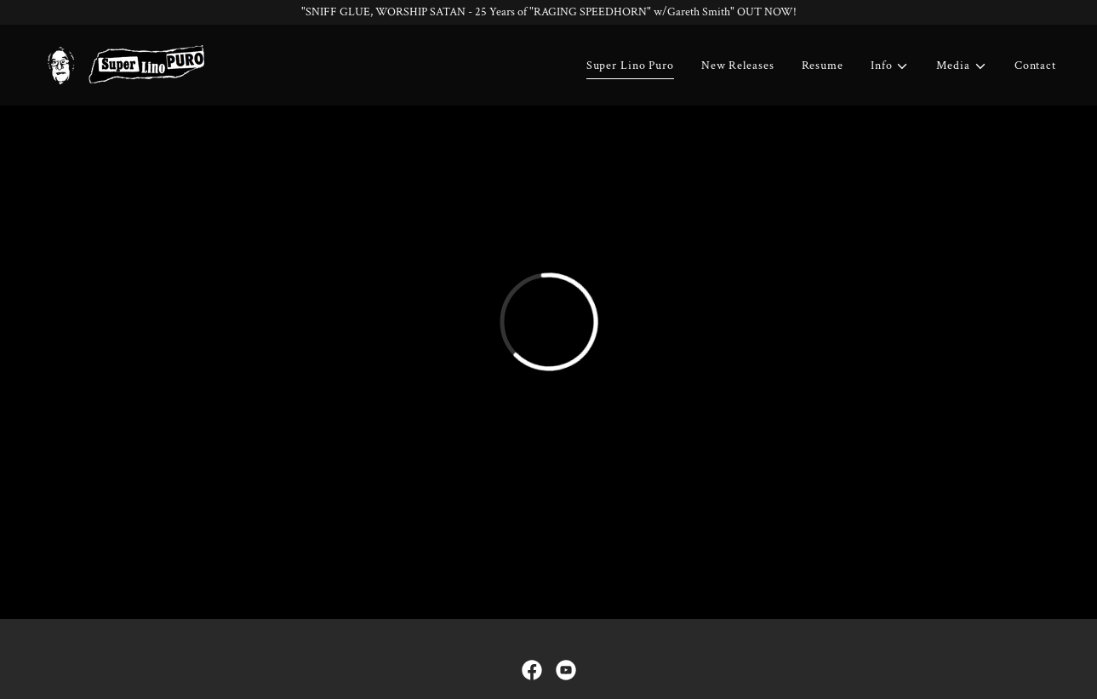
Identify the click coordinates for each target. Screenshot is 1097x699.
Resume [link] (822, 65)
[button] (890, 66)
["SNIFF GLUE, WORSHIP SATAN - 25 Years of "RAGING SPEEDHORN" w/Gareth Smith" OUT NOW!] (548, 12)
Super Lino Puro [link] (630, 65)
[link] (125, 64)
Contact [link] (1035, 65)
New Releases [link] (737, 65)
